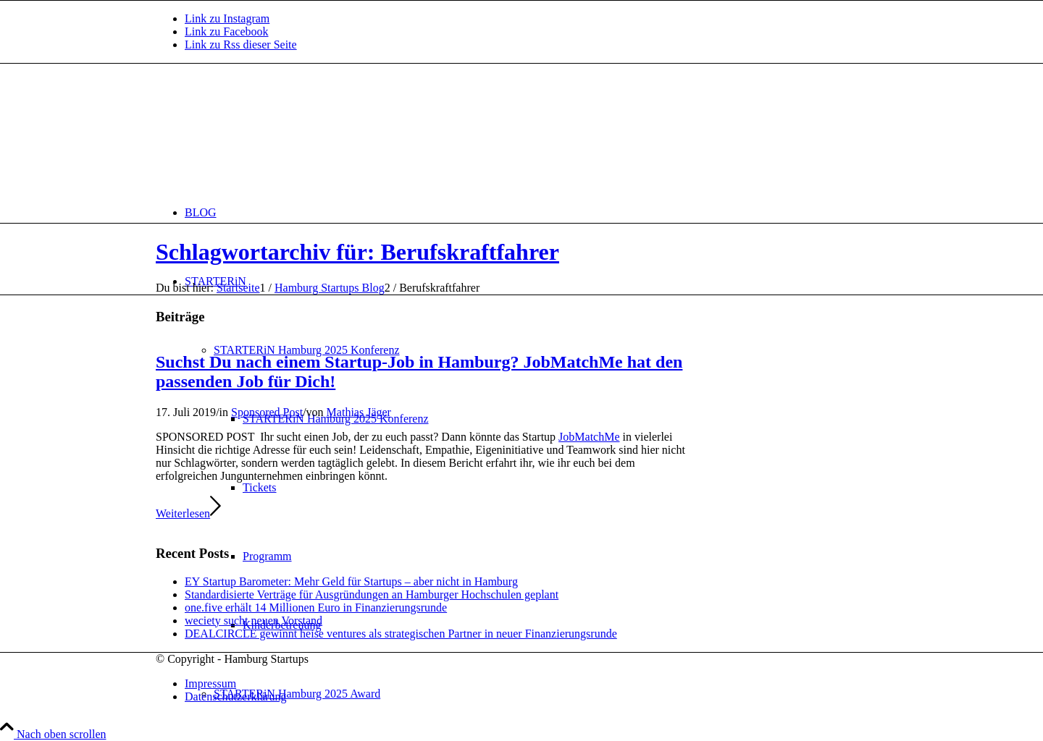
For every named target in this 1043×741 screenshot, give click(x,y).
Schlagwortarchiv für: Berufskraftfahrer (357, 252)
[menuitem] (536, 212)
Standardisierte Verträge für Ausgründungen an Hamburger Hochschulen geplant (371, 594)
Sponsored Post (267, 412)
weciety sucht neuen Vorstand (253, 620)
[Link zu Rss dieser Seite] (241, 44)
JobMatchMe (588, 437)
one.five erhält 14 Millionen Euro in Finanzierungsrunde (316, 607)
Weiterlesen (188, 513)
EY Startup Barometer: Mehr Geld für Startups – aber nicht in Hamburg (351, 581)
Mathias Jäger (359, 412)
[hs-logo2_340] (264, 132)
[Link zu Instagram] (227, 18)
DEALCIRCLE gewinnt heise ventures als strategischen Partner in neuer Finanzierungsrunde (401, 633)
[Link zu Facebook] (227, 31)
